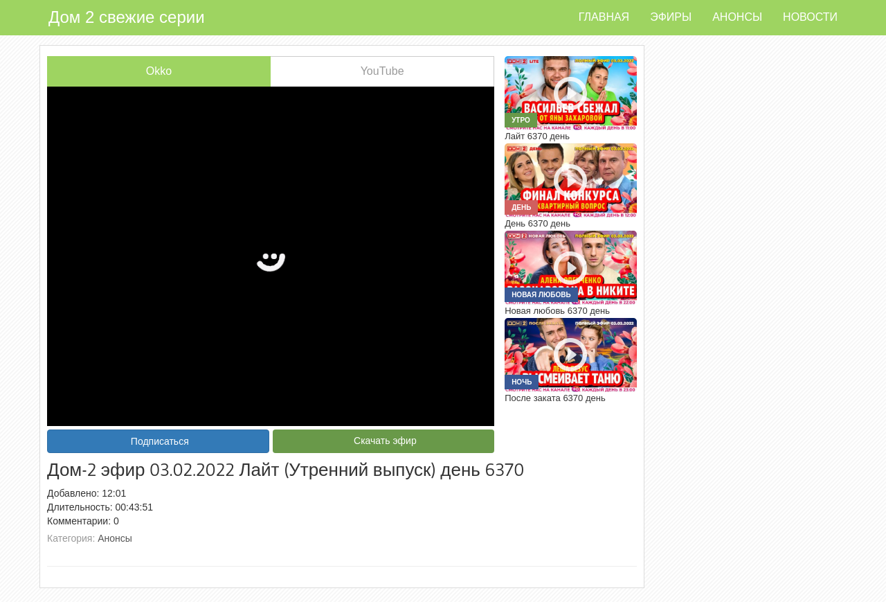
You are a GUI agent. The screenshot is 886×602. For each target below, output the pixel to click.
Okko (159, 71)
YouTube (382, 71)
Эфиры (670, 17)
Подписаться (160, 441)
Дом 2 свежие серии (126, 17)
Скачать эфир (385, 440)
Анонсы (737, 17)
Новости (810, 17)
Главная (604, 17)
